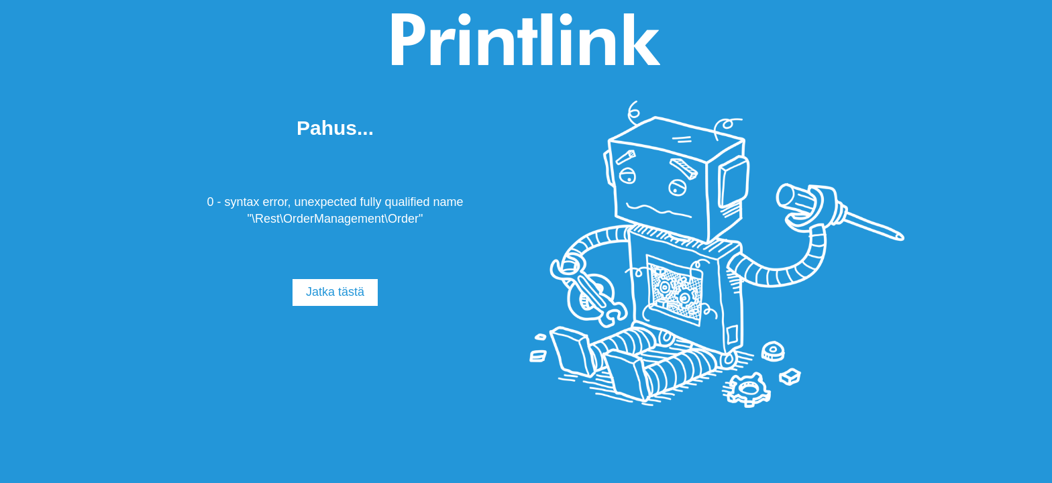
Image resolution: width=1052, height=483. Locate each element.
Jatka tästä (335, 292)
